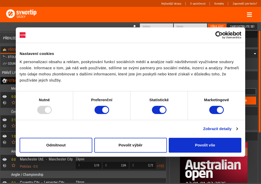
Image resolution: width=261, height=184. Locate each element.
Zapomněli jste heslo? (245, 3)
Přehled (9, 38)
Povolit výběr (130, 145)
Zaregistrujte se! (242, 26)
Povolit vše (205, 145)
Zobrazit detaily (217, 128)
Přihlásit (217, 26)
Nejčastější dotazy (171, 3)
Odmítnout (56, 145)
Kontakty (219, 3)
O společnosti (198, 3)
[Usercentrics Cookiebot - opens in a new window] (219, 35)
